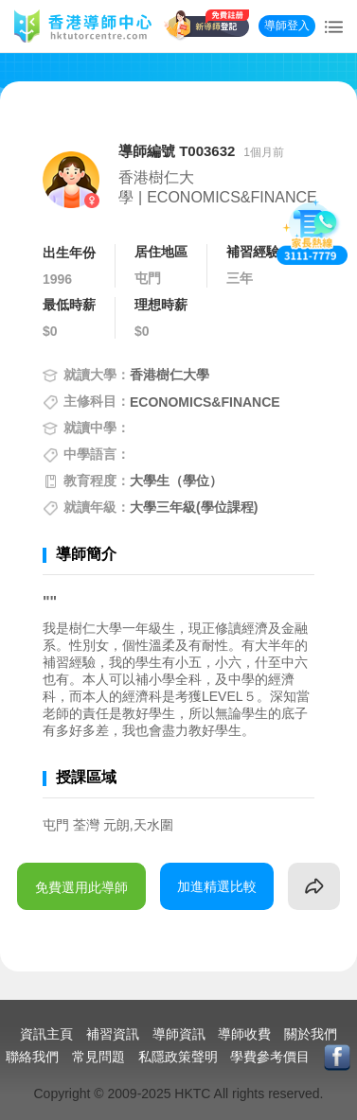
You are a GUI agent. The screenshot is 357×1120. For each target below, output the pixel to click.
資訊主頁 (46, 1033)
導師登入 (287, 25)
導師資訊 (178, 1033)
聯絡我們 (32, 1056)
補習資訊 (112, 1033)
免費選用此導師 (81, 887)
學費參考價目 (270, 1056)
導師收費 (244, 1033)
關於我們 (310, 1033)
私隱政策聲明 (178, 1056)
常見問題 (98, 1056)
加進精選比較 (217, 886)
